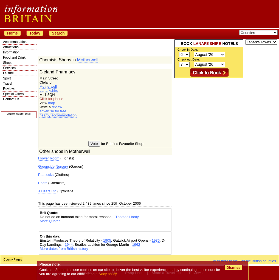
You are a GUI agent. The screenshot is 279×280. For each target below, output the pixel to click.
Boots (42, 183)
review (57, 107)
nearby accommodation (58, 115)
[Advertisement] (105, 228)
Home (12, 33)
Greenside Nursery (53, 166)
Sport (7, 78)
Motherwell (87, 60)
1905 (107, 240)
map (51, 103)
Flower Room (48, 158)
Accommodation (15, 42)
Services (9, 68)
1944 (69, 244)
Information (11, 52)
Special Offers (13, 94)
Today (34, 33)
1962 (136, 244)
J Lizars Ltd (47, 191)
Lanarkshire (49, 90)
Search (58, 33)
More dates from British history (64, 249)
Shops (7, 63)
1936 (156, 240)
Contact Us (11, 99)
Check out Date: (188, 59)
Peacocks (45, 175)
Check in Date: (187, 49)
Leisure (8, 73)
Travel (7, 83)
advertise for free (53, 111)
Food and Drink (14, 57)
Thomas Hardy (127, 217)
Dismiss (233, 267)
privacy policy (106, 274)
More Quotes (50, 221)
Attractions (11, 47)
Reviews (9, 89)
